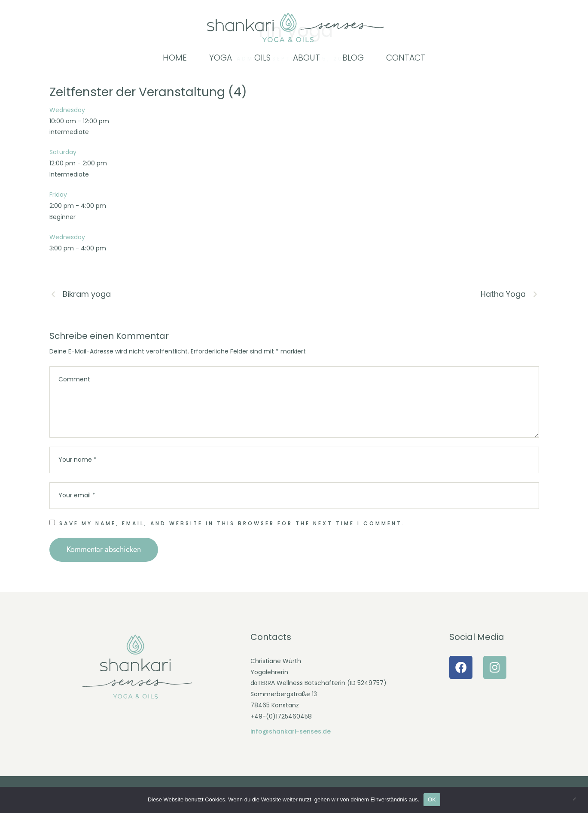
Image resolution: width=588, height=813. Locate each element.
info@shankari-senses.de (290, 731)
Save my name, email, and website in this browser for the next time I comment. (232, 523)
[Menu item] (174, 58)
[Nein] (577, 799)
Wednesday (67, 110)
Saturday (62, 152)
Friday (58, 194)
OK (432, 799)
